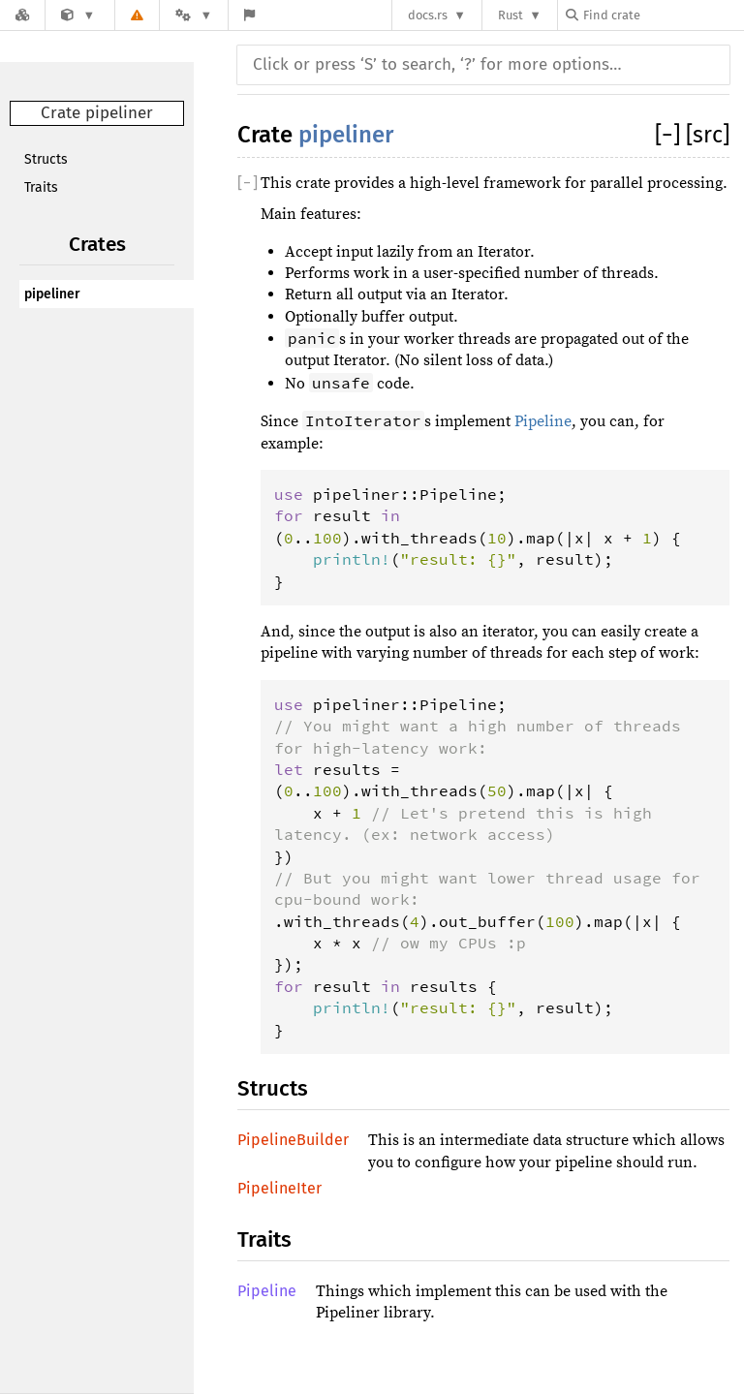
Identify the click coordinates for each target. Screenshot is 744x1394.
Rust (510, 15)
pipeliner (52, 294)
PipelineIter (279, 1188)
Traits (41, 187)
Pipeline (543, 421)
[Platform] (194, 15)
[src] (707, 134)
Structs (46, 159)
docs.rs (428, 15)
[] (670, 134)
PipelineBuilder (293, 1140)
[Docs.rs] (22, 15)
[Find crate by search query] (662, 15)
